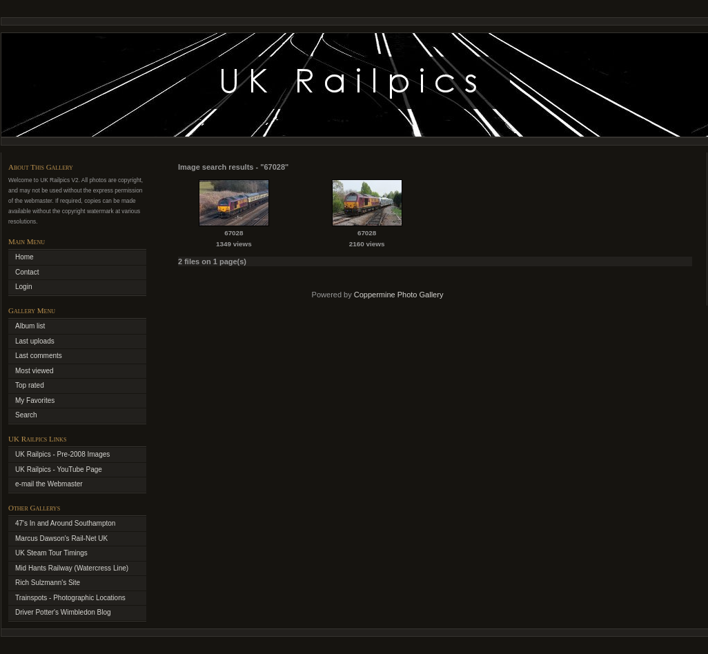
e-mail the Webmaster (49, 484)
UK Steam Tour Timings (51, 553)
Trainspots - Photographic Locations (70, 598)
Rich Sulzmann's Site (47, 582)
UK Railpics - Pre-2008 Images (62, 454)
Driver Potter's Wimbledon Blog (63, 612)
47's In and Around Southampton (65, 523)
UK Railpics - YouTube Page (58, 469)
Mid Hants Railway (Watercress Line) (71, 568)
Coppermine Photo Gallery (399, 294)
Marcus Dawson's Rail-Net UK (61, 538)
